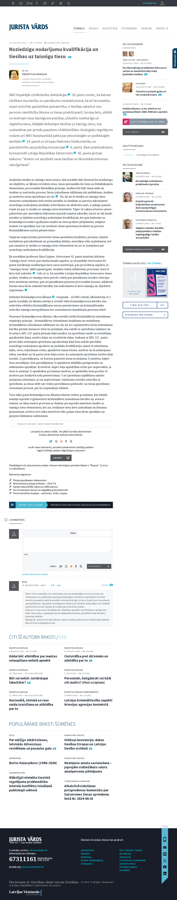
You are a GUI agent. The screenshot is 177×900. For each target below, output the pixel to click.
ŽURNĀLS (79, 28)
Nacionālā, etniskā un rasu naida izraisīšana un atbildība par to (31, 704)
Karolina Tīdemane (144, 193)
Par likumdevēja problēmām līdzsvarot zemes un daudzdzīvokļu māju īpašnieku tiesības (145, 71)
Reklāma (86, 857)
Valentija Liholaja (34, 74)
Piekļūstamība (128, 866)
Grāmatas (87, 863)
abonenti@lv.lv (38, 850)
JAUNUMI (146, 28)
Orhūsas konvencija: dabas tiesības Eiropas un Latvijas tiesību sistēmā (85, 744)
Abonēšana (87, 850)
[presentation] (95, 558)
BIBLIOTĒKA (110, 28)
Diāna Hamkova (91, 692)
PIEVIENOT (95, 566)
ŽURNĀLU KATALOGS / (142, 263)
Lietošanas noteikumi (132, 860)
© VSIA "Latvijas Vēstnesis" (97, 882)
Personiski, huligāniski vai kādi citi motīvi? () (87, 680)
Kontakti (124, 870)
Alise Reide (140, 83)
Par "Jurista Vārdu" (131, 850)
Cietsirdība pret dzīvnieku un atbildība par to (86, 658)
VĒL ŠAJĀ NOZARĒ (132, 164)
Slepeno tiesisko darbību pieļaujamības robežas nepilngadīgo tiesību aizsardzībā (150, 232)
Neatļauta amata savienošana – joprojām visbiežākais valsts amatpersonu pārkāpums (88, 767)
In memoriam (15, 758)
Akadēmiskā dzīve (17, 773)
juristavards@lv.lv (33, 866)
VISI (63, 637)
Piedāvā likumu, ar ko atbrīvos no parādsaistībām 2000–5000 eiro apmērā (145, 110)
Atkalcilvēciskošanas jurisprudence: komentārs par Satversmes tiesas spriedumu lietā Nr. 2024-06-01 (86, 792)
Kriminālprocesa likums (148, 154)
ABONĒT (58, 458)
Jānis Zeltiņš (129, 60)
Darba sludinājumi (92, 860)
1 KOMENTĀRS (17, 519)
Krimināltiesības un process (145, 249)
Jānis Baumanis (143, 173)
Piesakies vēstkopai (145, 315)
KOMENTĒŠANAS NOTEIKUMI (35, 574)
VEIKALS (94, 28)
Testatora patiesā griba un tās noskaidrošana (151, 93)
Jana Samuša (142, 60)
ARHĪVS (160, 28)
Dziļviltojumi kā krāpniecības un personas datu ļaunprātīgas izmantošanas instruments (151, 206)
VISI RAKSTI (145, 132)
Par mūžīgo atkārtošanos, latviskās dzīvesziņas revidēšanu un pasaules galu (30, 744)
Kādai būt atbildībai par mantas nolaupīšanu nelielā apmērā (33, 658)
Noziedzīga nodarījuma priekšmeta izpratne (149, 182)
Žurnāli (85, 853)
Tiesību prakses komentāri (77, 781)
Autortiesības (127, 863)
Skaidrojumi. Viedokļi (58, 42)
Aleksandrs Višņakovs (146, 220)
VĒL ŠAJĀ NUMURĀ (133, 44)
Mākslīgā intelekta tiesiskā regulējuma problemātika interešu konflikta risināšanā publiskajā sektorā (30, 783)
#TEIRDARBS (129, 28)
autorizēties (149, 3)
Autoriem (125, 857)
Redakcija (125, 853)
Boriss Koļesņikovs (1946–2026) (33, 763)
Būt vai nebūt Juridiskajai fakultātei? (28, 680)
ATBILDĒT (105, 585)
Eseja (11, 735)
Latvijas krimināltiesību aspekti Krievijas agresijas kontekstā (88, 702)
